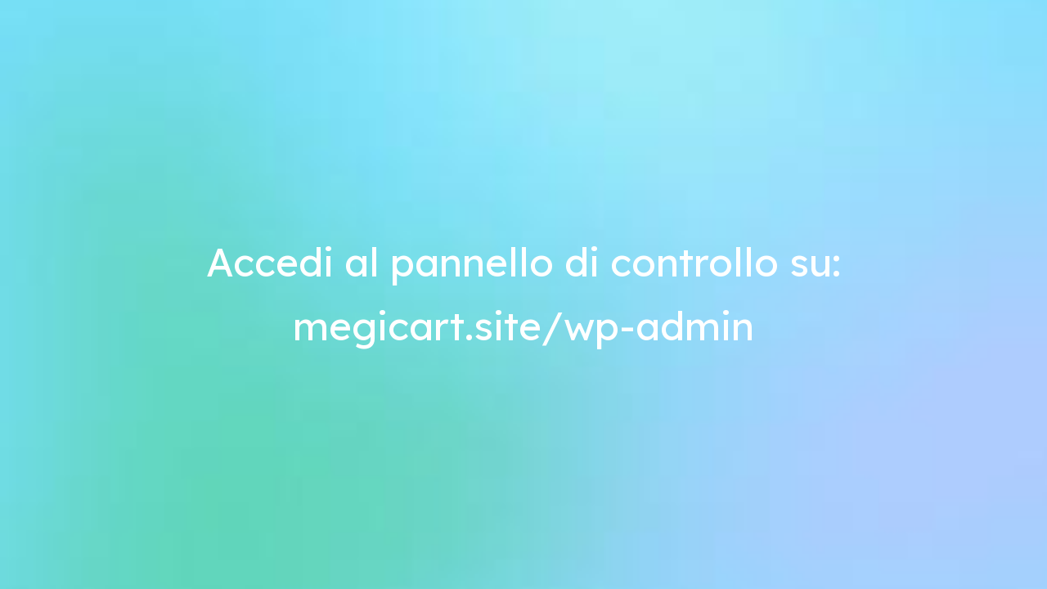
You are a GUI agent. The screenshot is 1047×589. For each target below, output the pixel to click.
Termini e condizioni (140, 302)
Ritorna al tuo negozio (837, 39)
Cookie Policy (325, 302)
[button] (895, 394)
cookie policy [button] (709, 457)
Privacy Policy (240, 302)
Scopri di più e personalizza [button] (245, 544)
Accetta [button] (856, 544)
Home (718, 39)
